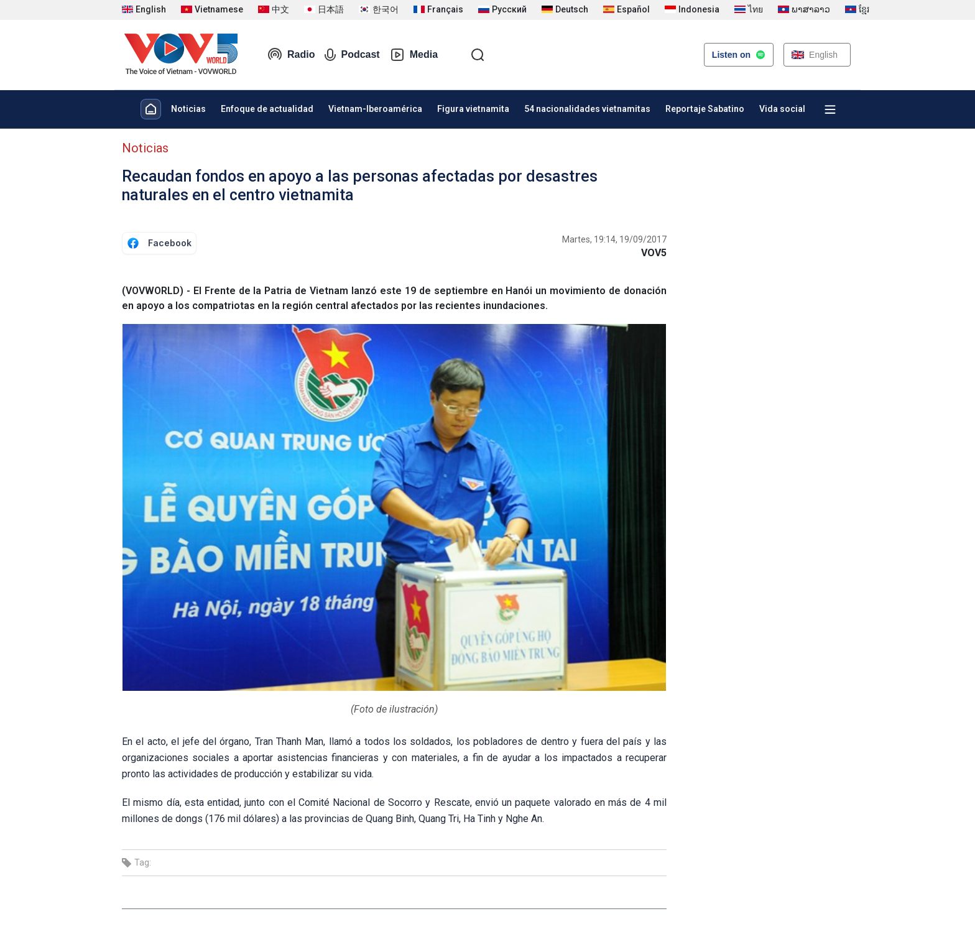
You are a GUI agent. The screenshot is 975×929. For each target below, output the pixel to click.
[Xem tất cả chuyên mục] (830, 109)
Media (414, 54)
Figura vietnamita (473, 109)
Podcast (352, 55)
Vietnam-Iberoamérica (375, 109)
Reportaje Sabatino (704, 109)
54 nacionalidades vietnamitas (587, 109)
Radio (291, 54)
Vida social (782, 109)
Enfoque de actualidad (267, 109)
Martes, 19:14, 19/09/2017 (614, 239)
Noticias (188, 109)
